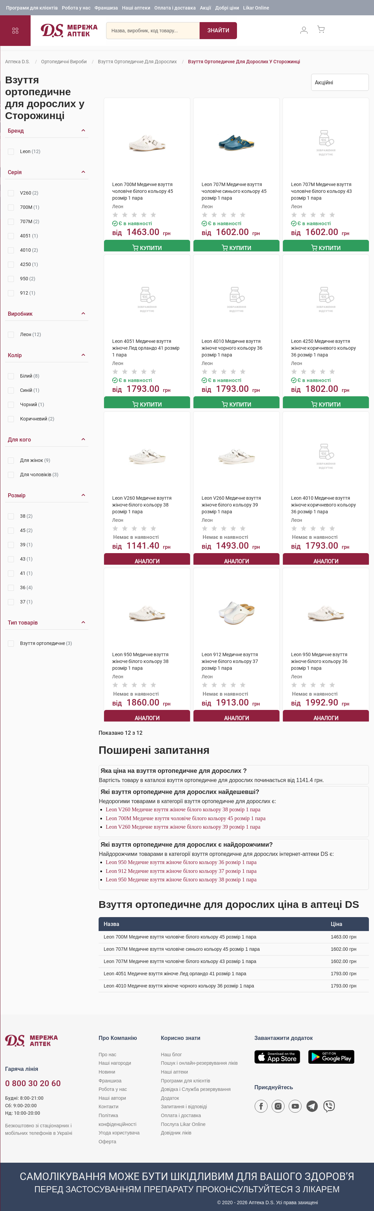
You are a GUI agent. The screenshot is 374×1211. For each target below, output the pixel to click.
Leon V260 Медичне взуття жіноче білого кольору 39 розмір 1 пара (183, 822)
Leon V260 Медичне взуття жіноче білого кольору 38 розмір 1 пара (183, 805)
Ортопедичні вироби (64, 61)
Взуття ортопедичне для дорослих (137, 61)
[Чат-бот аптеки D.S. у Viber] (329, 1103)
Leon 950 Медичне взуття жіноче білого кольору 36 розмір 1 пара (181, 857)
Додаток (170, 1093)
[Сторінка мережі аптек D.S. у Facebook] (261, 1103)
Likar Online (256, 8)
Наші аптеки (136, 8)
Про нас (107, 1049)
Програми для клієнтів (32, 8)
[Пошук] (218, 32)
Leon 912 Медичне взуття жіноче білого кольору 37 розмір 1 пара (181, 866)
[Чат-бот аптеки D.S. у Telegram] (312, 1103)
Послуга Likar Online (183, 1119)
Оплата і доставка (175, 8)
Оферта (107, 1137)
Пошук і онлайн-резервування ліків (199, 1058)
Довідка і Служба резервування (196, 1085)
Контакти (108, 1102)
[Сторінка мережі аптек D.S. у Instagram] (278, 1103)
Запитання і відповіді (184, 1102)
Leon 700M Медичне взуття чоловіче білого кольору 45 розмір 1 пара (186, 813)
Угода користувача (119, 1128)
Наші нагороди (115, 1058)
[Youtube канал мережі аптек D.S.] (295, 1103)
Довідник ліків (176, 1128)
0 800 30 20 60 (33, 1078)
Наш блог (171, 1049)
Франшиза (106, 8)
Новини (107, 1067)
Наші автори (112, 1093)
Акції (205, 8)
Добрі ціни (227, 8)
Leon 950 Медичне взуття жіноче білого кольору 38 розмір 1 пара (181, 875)
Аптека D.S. (17, 61)
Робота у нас (76, 8)
